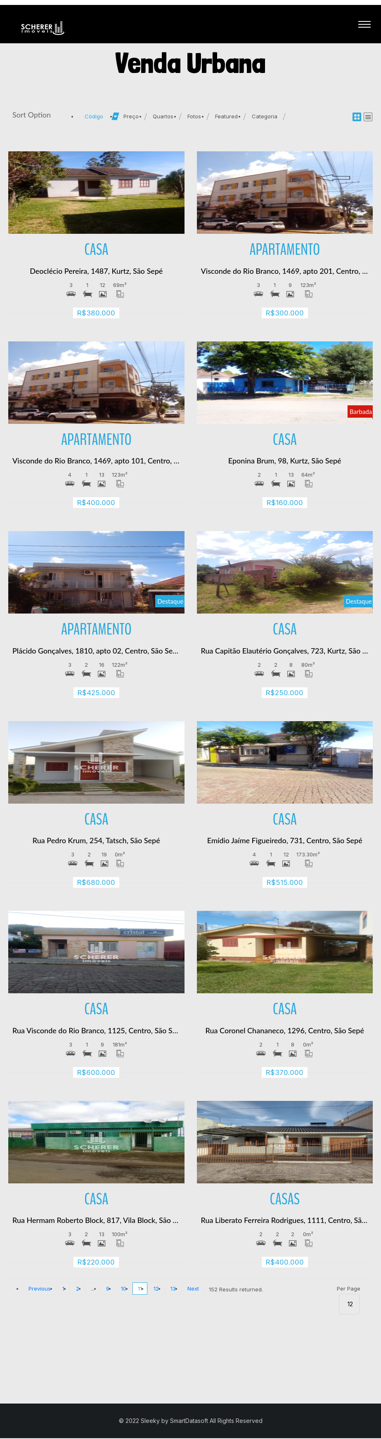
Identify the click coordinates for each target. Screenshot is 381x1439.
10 (123, 1289)
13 (173, 1289)
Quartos (163, 117)
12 (156, 1289)
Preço (131, 117)
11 (140, 1289)
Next (193, 1289)
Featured (226, 117)
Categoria (264, 117)
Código (94, 117)
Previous (39, 1289)
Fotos (194, 117)
